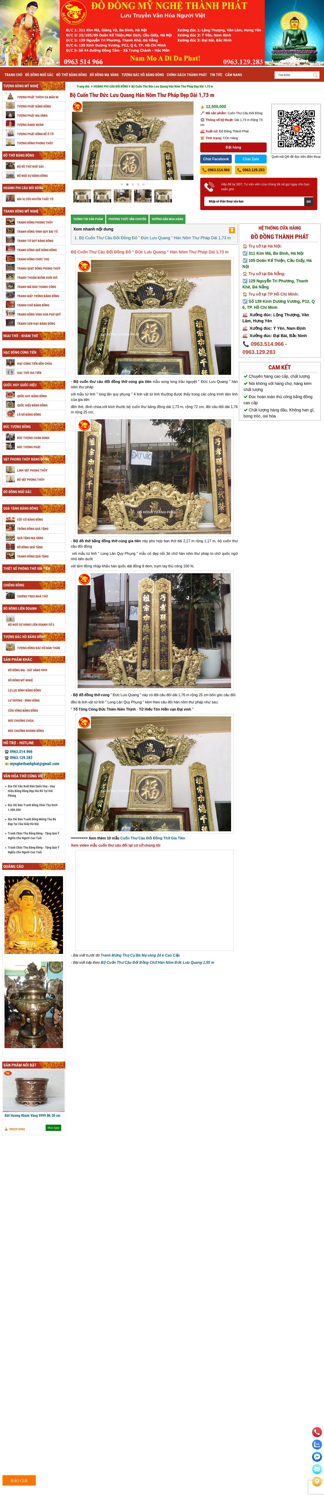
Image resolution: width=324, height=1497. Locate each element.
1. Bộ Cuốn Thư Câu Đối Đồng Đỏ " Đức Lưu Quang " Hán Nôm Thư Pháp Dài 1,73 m (152, 238)
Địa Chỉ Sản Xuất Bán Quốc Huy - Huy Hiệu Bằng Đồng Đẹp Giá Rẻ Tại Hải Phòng (31, 790)
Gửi (308, 201)
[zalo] (317, 1444)
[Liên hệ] (317, 1481)
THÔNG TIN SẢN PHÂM (88, 219)
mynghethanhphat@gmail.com (31, 763)
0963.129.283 (18, 757)
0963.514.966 (18, 751)
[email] (317, 1457)
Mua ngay (53, 1127)
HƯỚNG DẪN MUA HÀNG (167, 219)
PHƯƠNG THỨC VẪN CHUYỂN (127, 219)
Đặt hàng (233, 147)
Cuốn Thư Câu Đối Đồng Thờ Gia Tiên (152, 838)
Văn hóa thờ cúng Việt (24, 776)
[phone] (317, 1432)
